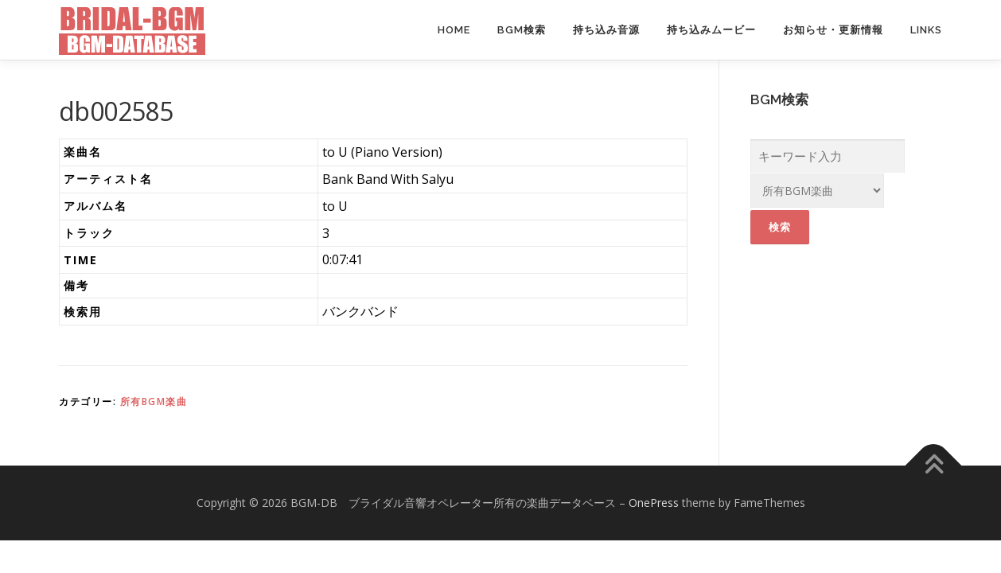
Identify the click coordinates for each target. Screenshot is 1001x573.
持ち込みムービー (711, 30)
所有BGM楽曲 (154, 401)
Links (926, 30)
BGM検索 (521, 30)
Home (454, 30)
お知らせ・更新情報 (833, 30)
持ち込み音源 (606, 30)
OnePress (654, 502)
